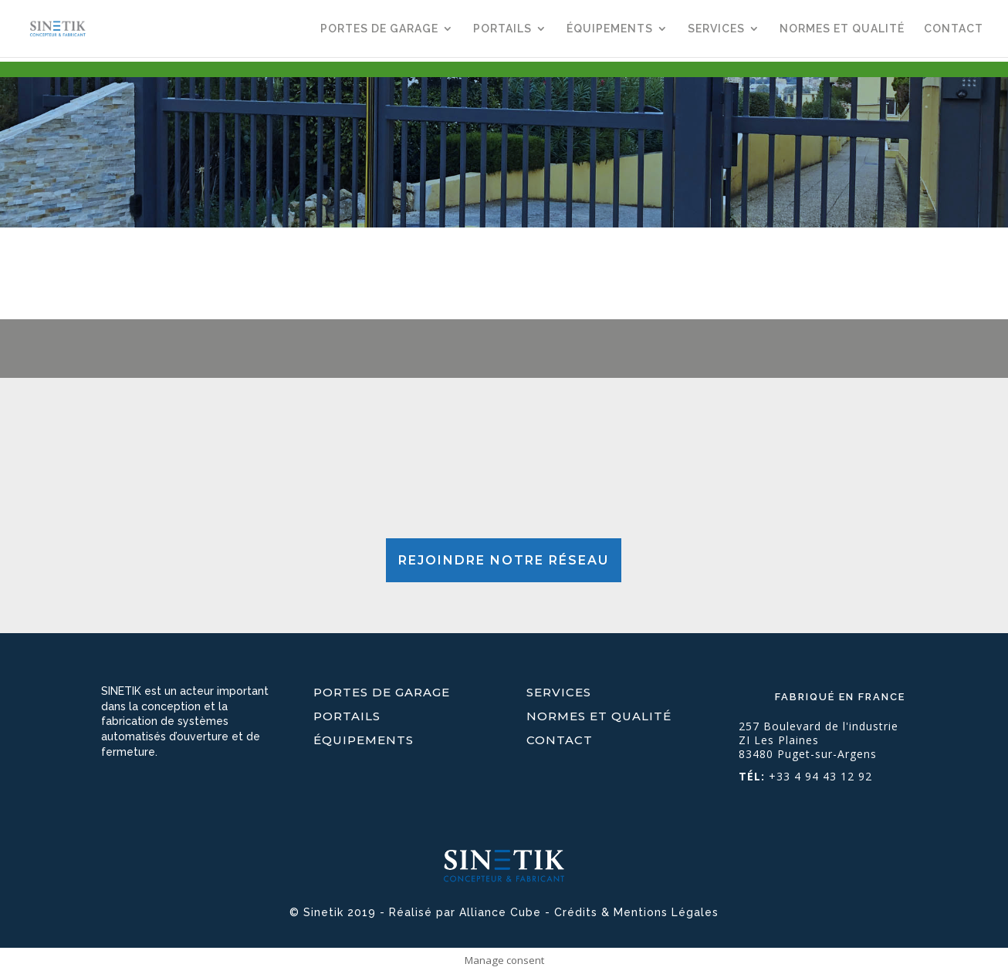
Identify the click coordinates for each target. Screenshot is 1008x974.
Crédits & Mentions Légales (636, 912)
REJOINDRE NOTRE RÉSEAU (503, 560)
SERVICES (716, 29)
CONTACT (953, 29)
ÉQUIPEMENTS (610, 29)
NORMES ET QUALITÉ (842, 29)
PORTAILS (502, 29)
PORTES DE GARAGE (379, 29)
